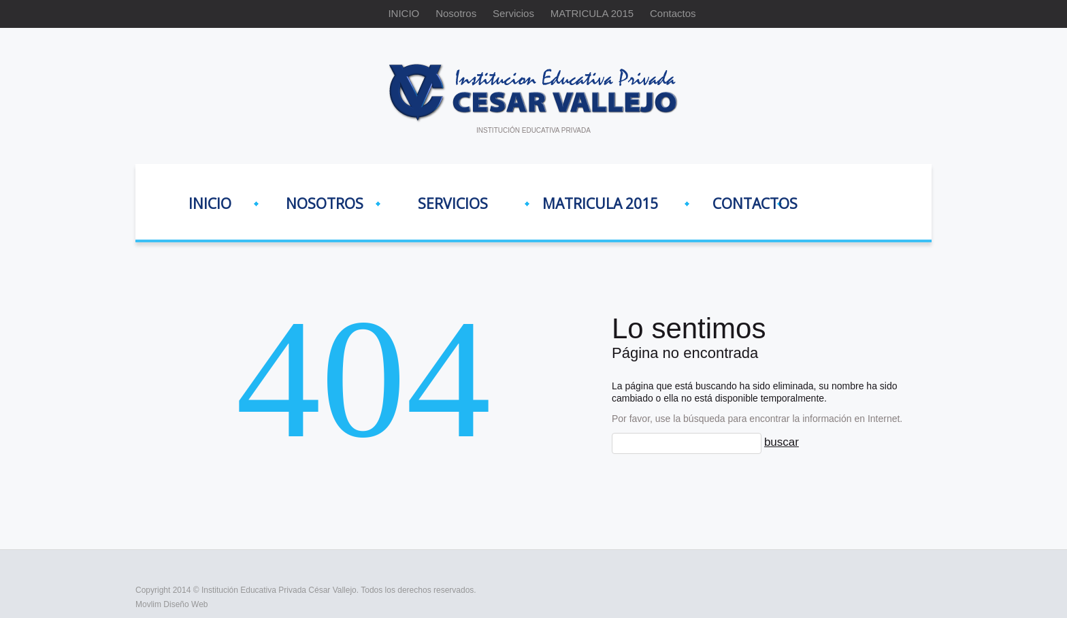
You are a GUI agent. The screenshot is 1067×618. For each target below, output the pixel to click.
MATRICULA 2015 (592, 13)
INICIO (403, 13)
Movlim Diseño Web (171, 604)
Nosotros (456, 13)
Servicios (513, 13)
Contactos (673, 13)
